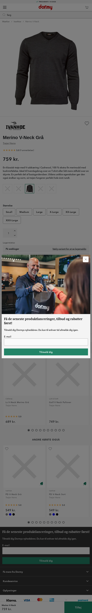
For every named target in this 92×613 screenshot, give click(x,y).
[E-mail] (46, 342)
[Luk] (86, 259)
